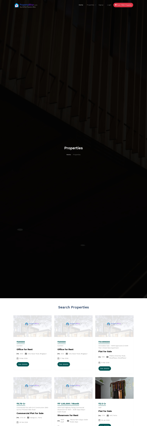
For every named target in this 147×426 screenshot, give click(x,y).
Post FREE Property (123, 5)
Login (109, 5)
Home (81, 5)
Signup (101, 5)
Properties (90, 5)
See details (22, 364)
